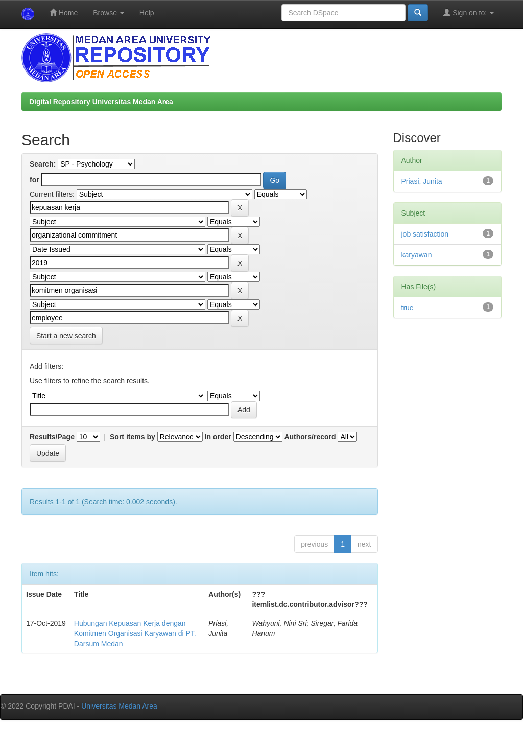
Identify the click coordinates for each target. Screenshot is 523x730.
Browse (108, 13)
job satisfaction (425, 234)
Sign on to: (468, 12)
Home (64, 12)
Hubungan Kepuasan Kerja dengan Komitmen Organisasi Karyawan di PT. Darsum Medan (135, 633)
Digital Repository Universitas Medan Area (101, 102)
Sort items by (132, 437)
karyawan (416, 255)
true (407, 307)
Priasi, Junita (421, 181)
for (34, 180)
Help (146, 13)
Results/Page (52, 437)
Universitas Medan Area (119, 706)
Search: (43, 164)
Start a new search (66, 336)
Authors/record (310, 437)
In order (218, 437)
